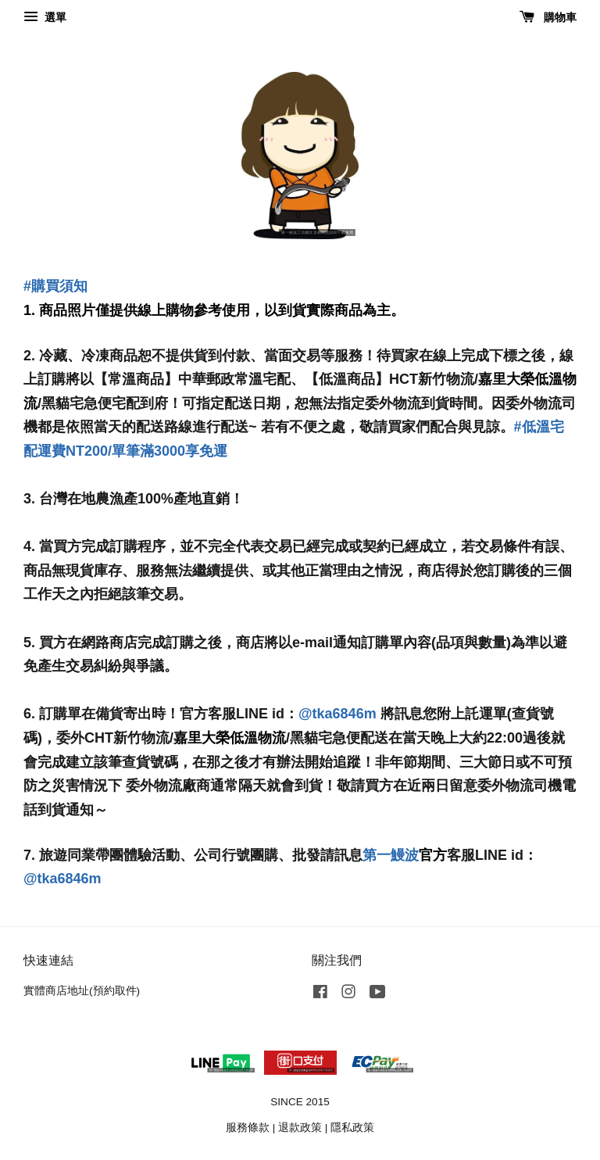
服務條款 (248, 1127)
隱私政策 (352, 1127)
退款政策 (300, 1127)
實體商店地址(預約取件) (81, 991)
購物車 (548, 17)
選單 (44, 17)
